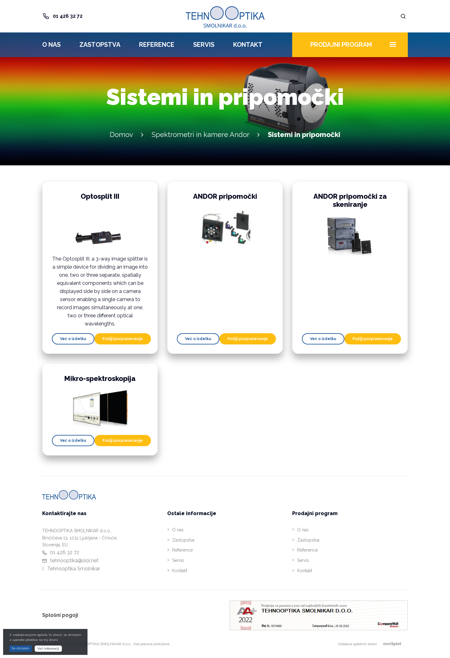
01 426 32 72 (67, 16)
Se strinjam (20, 648)
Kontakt (247, 44)
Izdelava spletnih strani (373, 644)
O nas (51, 44)
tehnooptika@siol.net (74, 560)
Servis (203, 44)
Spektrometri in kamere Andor (200, 134)
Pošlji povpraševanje (122, 339)
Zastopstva (99, 44)
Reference (156, 44)
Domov (121, 134)
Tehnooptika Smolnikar (73, 569)
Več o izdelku (73, 339)
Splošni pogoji (60, 615)
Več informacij (48, 648)
